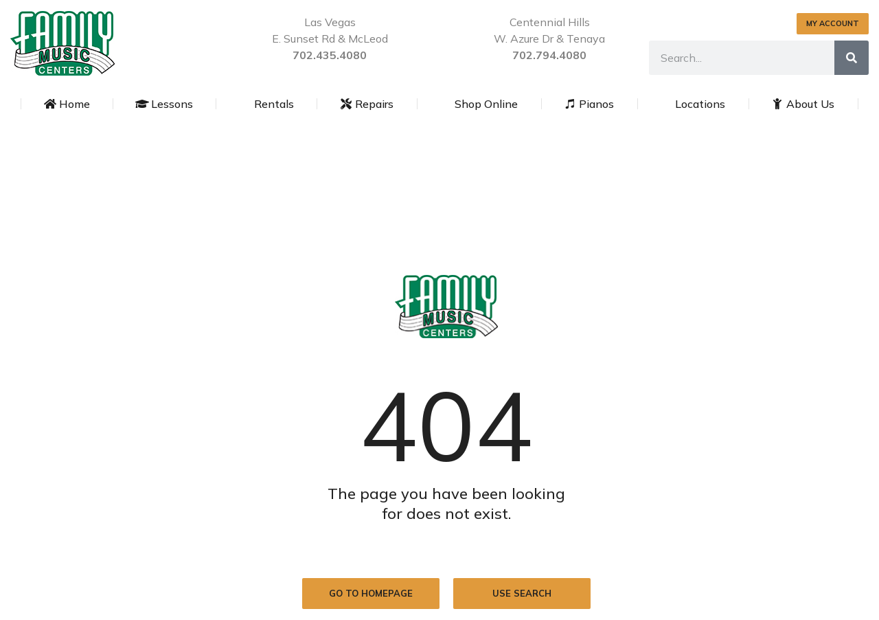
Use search (521, 593)
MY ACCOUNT (832, 23)
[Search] (851, 58)
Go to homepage (371, 593)
